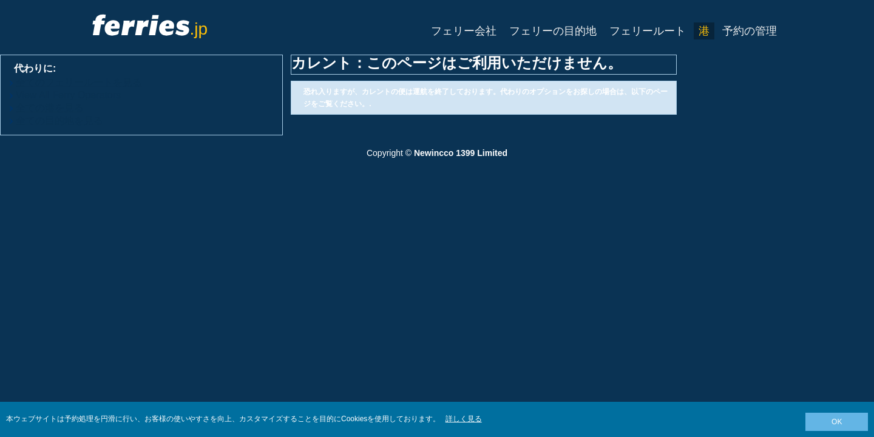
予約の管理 (749, 31)
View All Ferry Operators (68, 95)
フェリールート (647, 31)
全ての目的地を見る (59, 120)
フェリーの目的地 (553, 31)
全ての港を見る (50, 108)
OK (837, 422)
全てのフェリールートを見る (79, 82)
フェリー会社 (463, 31)
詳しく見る (463, 419)
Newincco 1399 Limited (460, 153)
